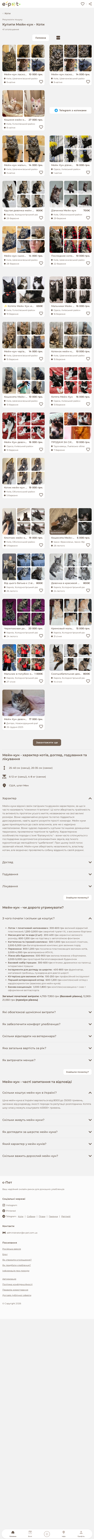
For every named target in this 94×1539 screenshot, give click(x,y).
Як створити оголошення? (17, 1440)
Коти (6, 13)
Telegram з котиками (71, 110)
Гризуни (53, 1397)
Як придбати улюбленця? (16, 1446)
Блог (5, 1435)
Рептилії (66, 1397)
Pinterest (9, 1391)
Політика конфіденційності (17, 1465)
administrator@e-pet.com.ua (19, 1413)
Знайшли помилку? (77, 975)
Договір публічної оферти (16, 1476)
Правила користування (15, 1470)
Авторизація (9, 1459)
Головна (40, 37)
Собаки (31, 1397)
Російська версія (11, 1429)
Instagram (9, 1386)
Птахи (42, 1397)
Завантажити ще (47, 820)
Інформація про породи (15, 1451)
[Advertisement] (47, 522)
